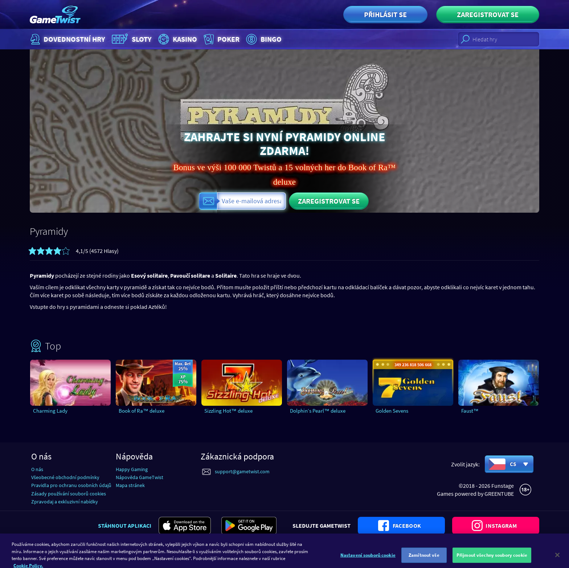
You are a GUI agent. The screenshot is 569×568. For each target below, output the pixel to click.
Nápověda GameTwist (139, 477)
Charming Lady (50, 410)
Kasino (176, 39)
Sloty (131, 39)
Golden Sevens (392, 410)
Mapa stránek (130, 485)
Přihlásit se (385, 14)
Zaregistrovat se (488, 14)
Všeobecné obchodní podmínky (65, 477)
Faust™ (470, 410)
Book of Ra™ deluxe (141, 410)
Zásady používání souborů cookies (68, 493)
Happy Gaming (132, 469)
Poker (221, 39)
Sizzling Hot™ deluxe (228, 410)
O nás (37, 469)
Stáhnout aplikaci (124, 525)
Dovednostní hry (67, 39)
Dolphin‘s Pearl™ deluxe (317, 410)
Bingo (263, 39)
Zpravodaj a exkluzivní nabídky (64, 501)
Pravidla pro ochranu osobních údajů (71, 485)
